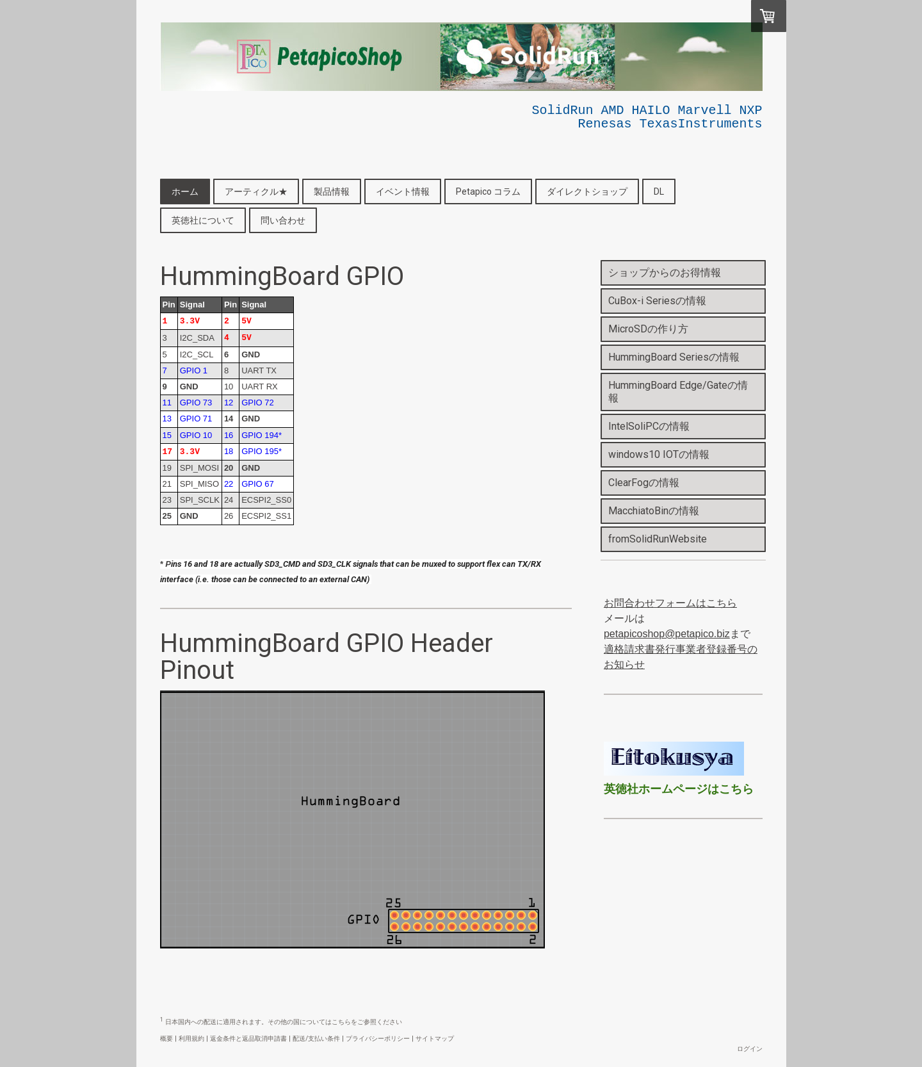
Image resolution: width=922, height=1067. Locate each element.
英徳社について (203, 220)
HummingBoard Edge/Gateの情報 (678, 391)
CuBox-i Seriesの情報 (657, 301)
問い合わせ (283, 220)
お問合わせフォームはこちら (670, 603)
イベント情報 (403, 191)
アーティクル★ (256, 191)
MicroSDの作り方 (648, 329)
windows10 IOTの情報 (658, 454)
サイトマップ (435, 1038)
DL (659, 191)
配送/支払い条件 (316, 1038)
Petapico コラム (488, 191)
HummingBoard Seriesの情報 (674, 357)
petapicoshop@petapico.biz (667, 633)
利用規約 (191, 1038)
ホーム (185, 191)
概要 (166, 1038)
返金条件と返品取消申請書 (248, 1038)
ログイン (750, 1049)
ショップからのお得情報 (664, 272)
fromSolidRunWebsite (657, 539)
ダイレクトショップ (587, 191)
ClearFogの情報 (643, 482)
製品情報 (332, 191)
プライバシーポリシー (378, 1038)
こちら (341, 1022)
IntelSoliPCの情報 (649, 426)
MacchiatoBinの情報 (653, 511)
